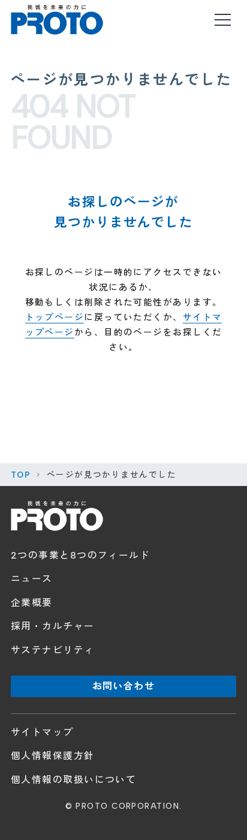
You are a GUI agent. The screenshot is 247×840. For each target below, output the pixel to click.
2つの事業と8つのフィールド (80, 555)
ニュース (32, 578)
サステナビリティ (53, 650)
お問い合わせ (123, 686)
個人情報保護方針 (53, 755)
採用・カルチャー (53, 626)
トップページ (55, 317)
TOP (21, 474)
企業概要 (32, 602)
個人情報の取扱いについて (73, 779)
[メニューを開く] (222, 19)
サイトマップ (42, 732)
